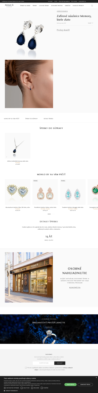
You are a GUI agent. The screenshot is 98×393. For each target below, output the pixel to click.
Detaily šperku (48, 118)
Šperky (35, 5)
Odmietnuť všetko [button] (85, 384)
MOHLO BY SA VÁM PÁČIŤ (11, 118)
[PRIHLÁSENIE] (92, 1)
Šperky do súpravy (31, 118)
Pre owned (74, 1)
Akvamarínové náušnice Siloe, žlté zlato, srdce (18, 207)
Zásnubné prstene (57, 5)
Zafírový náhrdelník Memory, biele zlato (17, 161)
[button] (33, 391)
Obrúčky (68, 5)
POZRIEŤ (49, 327)
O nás (55, 1)
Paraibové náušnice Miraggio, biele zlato (72, 207)
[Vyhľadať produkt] (92, 5)
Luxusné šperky (44, 5)
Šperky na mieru (25, 5)
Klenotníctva (82, 1)
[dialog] (49, 384)
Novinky (50, 1)
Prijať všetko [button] (70, 384)
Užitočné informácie (64, 1)
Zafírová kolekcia (62, 11)
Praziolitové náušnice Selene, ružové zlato (45, 207)
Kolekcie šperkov (78, 5)
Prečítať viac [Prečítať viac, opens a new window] (37, 385)
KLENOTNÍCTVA (74, 287)
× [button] (96, 377)
